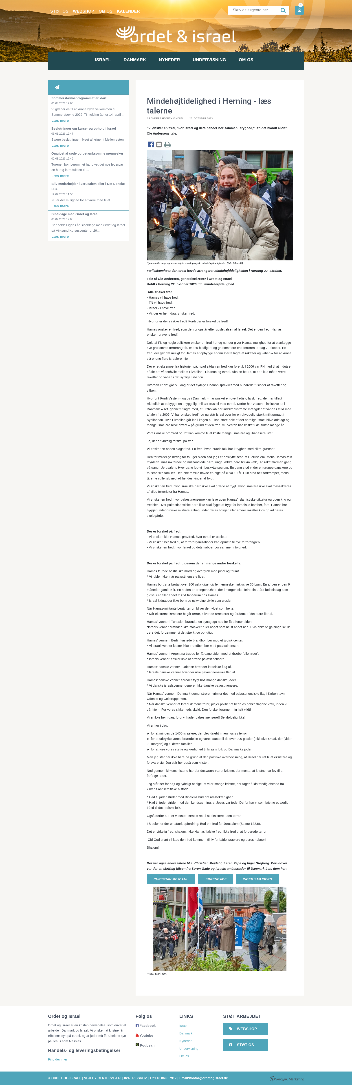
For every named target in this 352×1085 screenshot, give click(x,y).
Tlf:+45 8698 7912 (163, 1078)
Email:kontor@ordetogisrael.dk (203, 1078)
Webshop (83, 11)
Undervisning (227, 59)
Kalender (128, 11)
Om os (105, 11)
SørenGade (216, 879)
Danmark (125, 59)
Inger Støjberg (257, 879)
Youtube (144, 1035)
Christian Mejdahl (171, 879)
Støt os (59, 11)
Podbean (145, 1045)
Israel (73, 59)
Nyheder (176, 59)
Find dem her (57, 1059)
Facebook (146, 1025)
